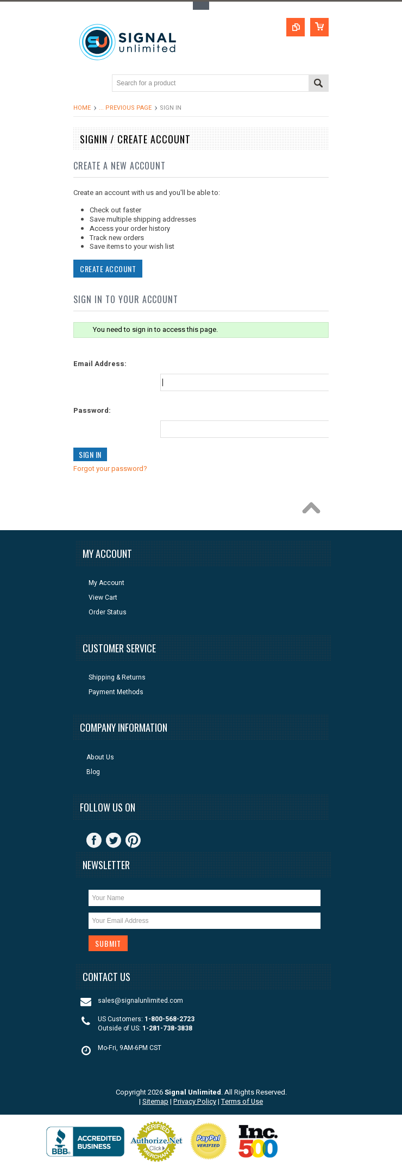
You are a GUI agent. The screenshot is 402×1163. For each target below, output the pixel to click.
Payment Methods (116, 692)
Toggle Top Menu (201, 6)
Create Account (107, 268)
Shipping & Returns (117, 677)
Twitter (113, 840)
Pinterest (133, 840)
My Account (106, 583)
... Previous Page (125, 107)
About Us (100, 757)
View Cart (103, 597)
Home (82, 107)
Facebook (94, 840)
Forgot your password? (109, 468)
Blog (93, 772)
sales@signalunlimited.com (140, 1000)
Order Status (108, 612)
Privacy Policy (194, 1101)
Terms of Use (242, 1101)
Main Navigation (82, 83)
